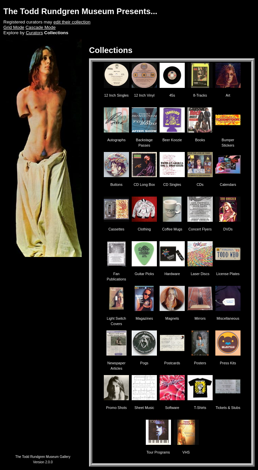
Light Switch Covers (116, 318)
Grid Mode (13, 27)
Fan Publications (116, 273)
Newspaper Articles (116, 363)
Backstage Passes (144, 140)
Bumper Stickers (228, 140)
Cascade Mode (41, 27)
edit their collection (71, 21)
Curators (34, 32)
